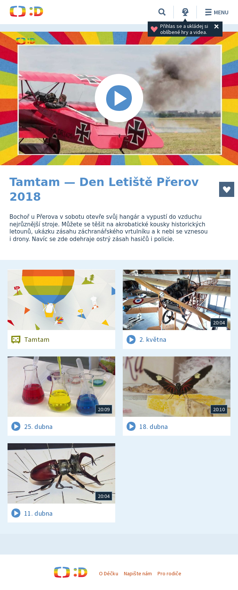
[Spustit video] (119, 98)
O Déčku (108, 573)
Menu (215, 12)
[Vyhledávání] (162, 12)
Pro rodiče (169, 573)
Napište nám (138, 573)
